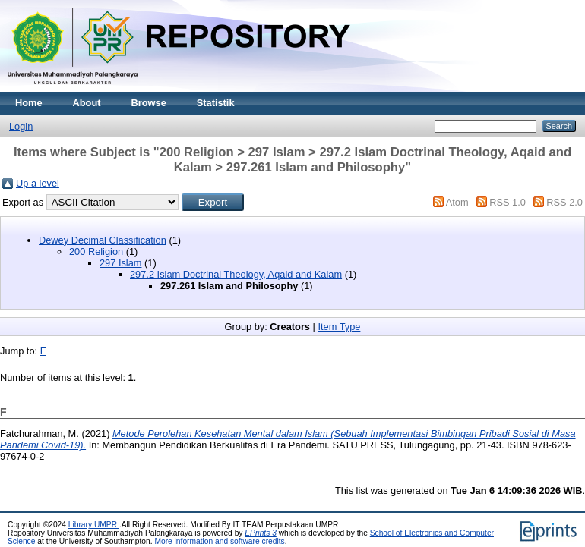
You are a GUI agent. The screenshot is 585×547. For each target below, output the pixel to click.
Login (21, 126)
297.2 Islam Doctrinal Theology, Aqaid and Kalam (236, 274)
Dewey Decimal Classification (102, 240)
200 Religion (96, 251)
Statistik (216, 102)
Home (29, 102)
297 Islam (120, 263)
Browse (148, 102)
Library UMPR (93, 524)
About (87, 102)
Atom (457, 202)
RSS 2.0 (564, 202)
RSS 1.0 (507, 202)
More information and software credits (219, 541)
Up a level (37, 183)
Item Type (339, 326)
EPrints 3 (261, 533)
